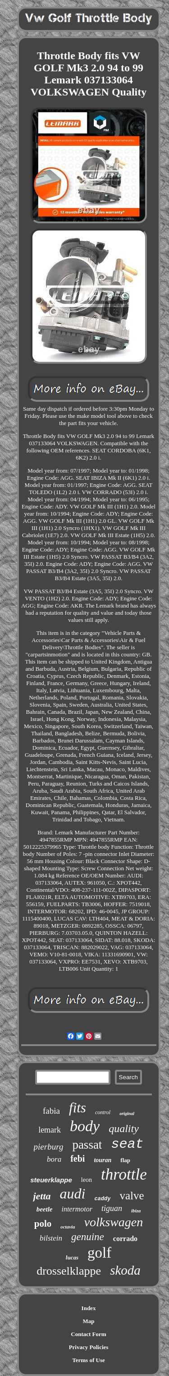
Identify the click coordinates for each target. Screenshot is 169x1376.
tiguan (111, 1208)
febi (77, 1158)
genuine (87, 1236)
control (102, 1112)
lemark (49, 1129)
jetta (41, 1196)
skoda (125, 1270)
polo (43, 1223)
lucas (72, 1257)
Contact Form (88, 1334)
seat (127, 1144)
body (85, 1126)
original (126, 1113)
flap (125, 1160)
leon (86, 1179)
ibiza (136, 1210)
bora (54, 1159)
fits (77, 1108)
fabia (51, 1111)
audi (73, 1193)
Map (89, 1321)
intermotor (76, 1209)
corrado (125, 1238)
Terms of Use (88, 1360)
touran (102, 1160)
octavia (67, 1226)
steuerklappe (51, 1180)
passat (87, 1144)
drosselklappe (69, 1270)
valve (131, 1195)
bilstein (51, 1238)
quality (124, 1128)
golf (99, 1253)
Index (89, 1308)
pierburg (49, 1146)
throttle (124, 1174)
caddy (102, 1199)
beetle (45, 1209)
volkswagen (113, 1222)
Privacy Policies (89, 1347)
